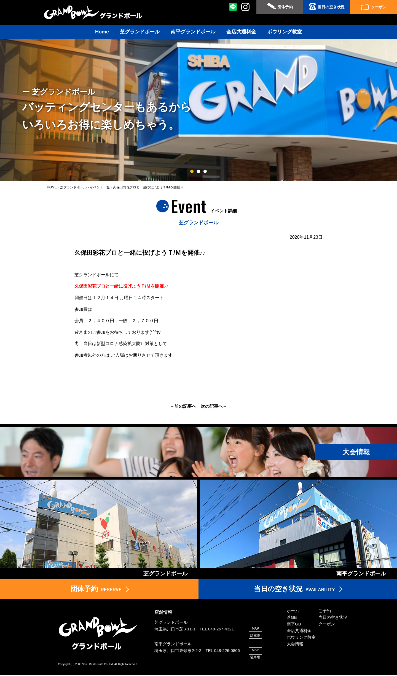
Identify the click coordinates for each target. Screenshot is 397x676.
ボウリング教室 (284, 32)
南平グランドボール (193, 32)
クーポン (379, 7)
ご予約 (324, 612)
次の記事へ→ (214, 406)
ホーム (293, 612)
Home (102, 32)
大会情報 (295, 645)
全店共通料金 (241, 32)
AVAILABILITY (294, 590)
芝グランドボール (140, 32)
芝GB (292, 618)
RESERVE (96, 590)
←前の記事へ (183, 406)
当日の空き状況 (331, 7)
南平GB (294, 625)
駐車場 (255, 637)
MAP (255, 630)
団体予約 (285, 7)
